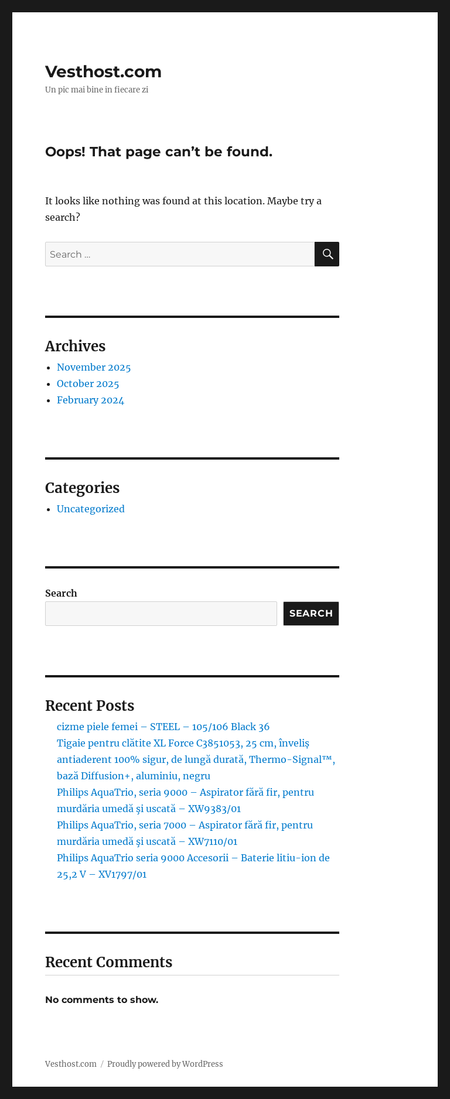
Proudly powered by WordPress (165, 1064)
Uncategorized (91, 509)
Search (61, 593)
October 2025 (88, 383)
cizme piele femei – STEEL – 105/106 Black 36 (163, 726)
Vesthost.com (103, 71)
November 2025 (94, 367)
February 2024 (90, 400)
